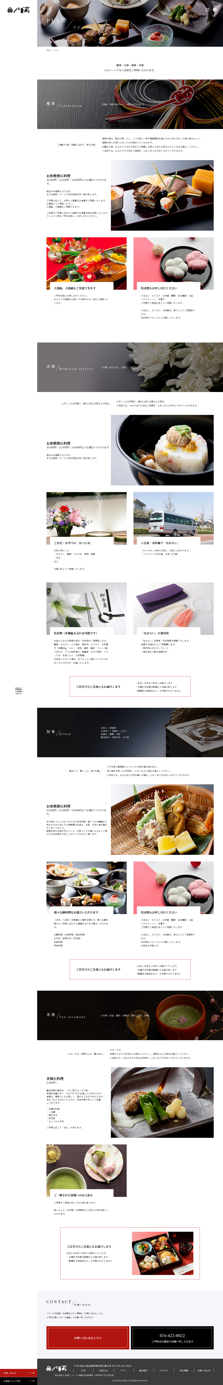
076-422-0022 (124, 1365)
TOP (48, 50)
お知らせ (103, 1370)
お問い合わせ (9, 1372)
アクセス (163, 1370)
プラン (123, 1370)
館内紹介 (143, 1370)
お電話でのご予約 (12, 1381)
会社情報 (183, 1370)
